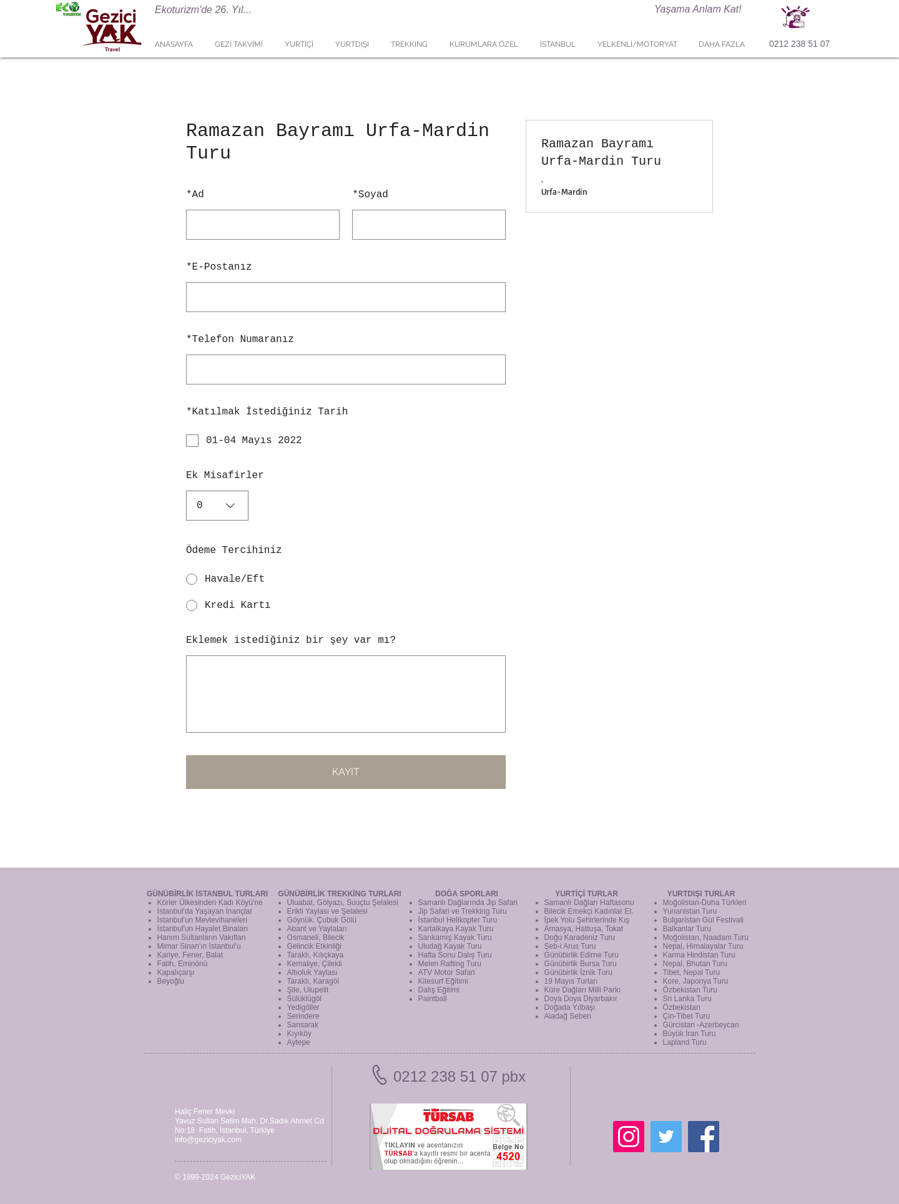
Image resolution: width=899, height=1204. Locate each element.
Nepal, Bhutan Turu (695, 963)
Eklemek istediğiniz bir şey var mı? (291, 640)
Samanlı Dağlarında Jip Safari (468, 902)
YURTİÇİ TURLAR (586, 893)
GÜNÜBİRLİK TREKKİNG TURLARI (339, 893)
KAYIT (346, 772)
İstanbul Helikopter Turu (458, 920)
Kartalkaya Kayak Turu (456, 928)
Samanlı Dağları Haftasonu (589, 902)
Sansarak (303, 1024)
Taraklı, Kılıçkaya (315, 955)
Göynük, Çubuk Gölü (321, 920)
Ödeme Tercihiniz (234, 550)
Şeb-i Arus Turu (570, 946)
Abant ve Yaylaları (317, 928)
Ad (195, 194)
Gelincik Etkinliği (314, 946)
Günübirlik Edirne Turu (581, 955)
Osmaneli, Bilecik (316, 937)
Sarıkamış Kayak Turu (455, 937)
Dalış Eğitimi (439, 990)
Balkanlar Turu (687, 928)
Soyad (370, 194)
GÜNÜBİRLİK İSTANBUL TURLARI (207, 893)
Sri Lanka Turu (687, 998)
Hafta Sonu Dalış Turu (455, 955)
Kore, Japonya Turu (696, 981)
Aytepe (298, 1042)
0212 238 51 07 (799, 44)
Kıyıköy (299, 1033)
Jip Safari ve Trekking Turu (462, 911)
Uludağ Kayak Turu (450, 946)
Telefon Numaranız (240, 339)
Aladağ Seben (567, 1016)
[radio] (346, 579)
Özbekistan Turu (690, 990)
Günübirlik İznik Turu (578, 972)
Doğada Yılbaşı (570, 1007)
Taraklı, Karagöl (313, 981)
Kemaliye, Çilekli (314, 963)
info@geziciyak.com (208, 1139)
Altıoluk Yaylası (312, 972)
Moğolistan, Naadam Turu (706, 937)
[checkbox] (346, 440)
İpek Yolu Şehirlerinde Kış (587, 920)
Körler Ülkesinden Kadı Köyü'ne (210, 902)
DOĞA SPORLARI (466, 893)
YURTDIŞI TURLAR (701, 893)
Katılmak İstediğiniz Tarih (267, 412)
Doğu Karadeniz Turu (579, 937)
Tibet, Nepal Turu (691, 972)
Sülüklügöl (304, 998)
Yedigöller (303, 1007)
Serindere (303, 1016)
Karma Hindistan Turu (699, 955)
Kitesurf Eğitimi (443, 981)
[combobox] (217, 506)
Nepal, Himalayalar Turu (703, 946)
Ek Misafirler (225, 475)
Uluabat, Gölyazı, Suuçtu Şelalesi (342, 902)
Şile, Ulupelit (308, 990)
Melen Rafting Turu (449, 963)
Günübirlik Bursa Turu (580, 963)
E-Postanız (219, 267)
